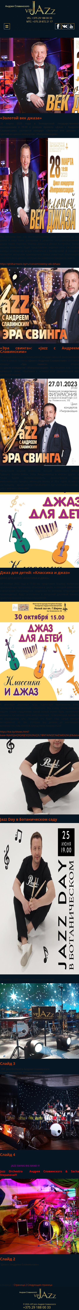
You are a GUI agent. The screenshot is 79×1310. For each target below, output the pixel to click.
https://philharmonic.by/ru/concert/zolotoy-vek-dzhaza (30, 264)
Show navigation (7, 26)
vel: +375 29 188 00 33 (39, 18)
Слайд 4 (7, 1154)
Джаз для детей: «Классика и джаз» (35, 572)
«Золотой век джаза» (21, 117)
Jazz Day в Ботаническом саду (28, 819)
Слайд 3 (7, 1063)
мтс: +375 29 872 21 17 (39, 21)
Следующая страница (39, 1284)
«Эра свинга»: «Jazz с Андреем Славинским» (39, 349)
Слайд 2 (7, 1258)
